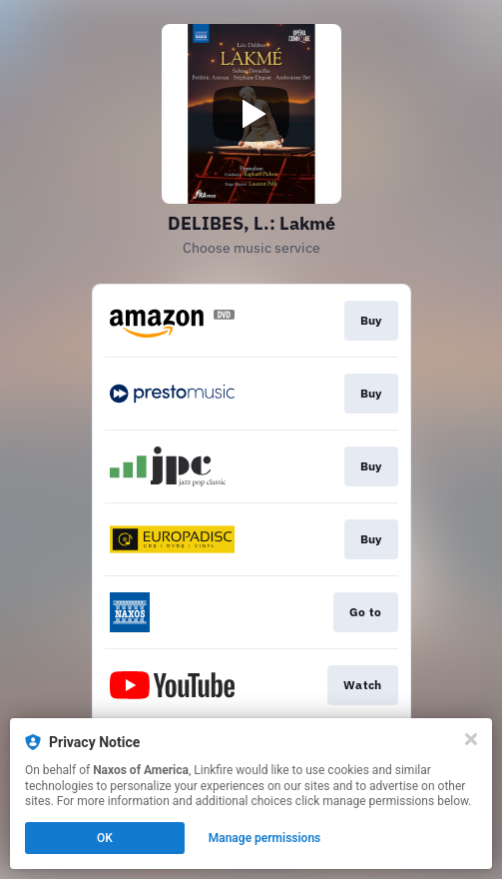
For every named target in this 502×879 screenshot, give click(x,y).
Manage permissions (265, 838)
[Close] (471, 739)
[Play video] (251, 114)
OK (105, 838)
